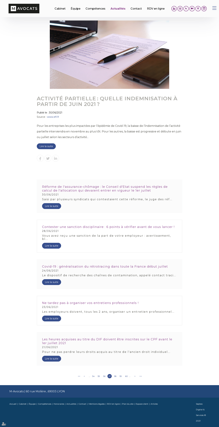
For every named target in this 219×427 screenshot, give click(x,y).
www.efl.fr (53, 116)
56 (104, 376)
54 (93, 376)
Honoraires (59, 404)
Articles (154, 404)
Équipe (32, 404)
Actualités (71, 404)
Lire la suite (46, 146)
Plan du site (127, 404)
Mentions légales (97, 404)
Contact (82, 404)
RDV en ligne (204, 8)
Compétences (44, 404)
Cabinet (23, 404)
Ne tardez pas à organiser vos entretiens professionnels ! (90, 303)
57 (110, 376)
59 (121, 376)
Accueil (12, 404)
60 (126, 376)
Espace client (142, 404)
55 (99, 376)
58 (115, 376)
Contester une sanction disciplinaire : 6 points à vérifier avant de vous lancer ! (108, 227)
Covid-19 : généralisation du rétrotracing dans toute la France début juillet (105, 266)
